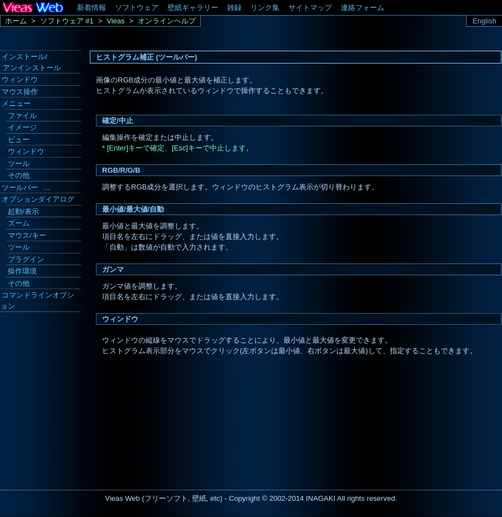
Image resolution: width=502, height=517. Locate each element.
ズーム (19, 223)
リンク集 (264, 7)
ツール (19, 163)
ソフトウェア (136, 7)
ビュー (19, 139)
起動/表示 (23, 211)
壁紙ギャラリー (192, 7)
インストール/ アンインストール (31, 62)
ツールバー (20, 187)
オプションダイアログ (38, 199)
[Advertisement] (39, 390)
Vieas (115, 21)
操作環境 (22, 271)
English (484, 21)
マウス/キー (27, 235)
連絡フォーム (362, 7)
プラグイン (26, 259)
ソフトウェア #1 (67, 21)
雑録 (234, 7)
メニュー (16, 103)
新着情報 (91, 7)
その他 (19, 175)
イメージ (22, 127)
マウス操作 (20, 91)
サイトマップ (310, 7)
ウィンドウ (20, 79)
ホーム (16, 21)
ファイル (22, 115)
